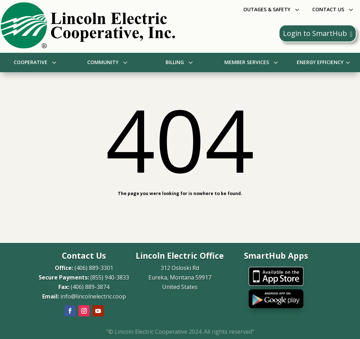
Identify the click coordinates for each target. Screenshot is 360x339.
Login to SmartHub (317, 33)
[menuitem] (272, 9)
